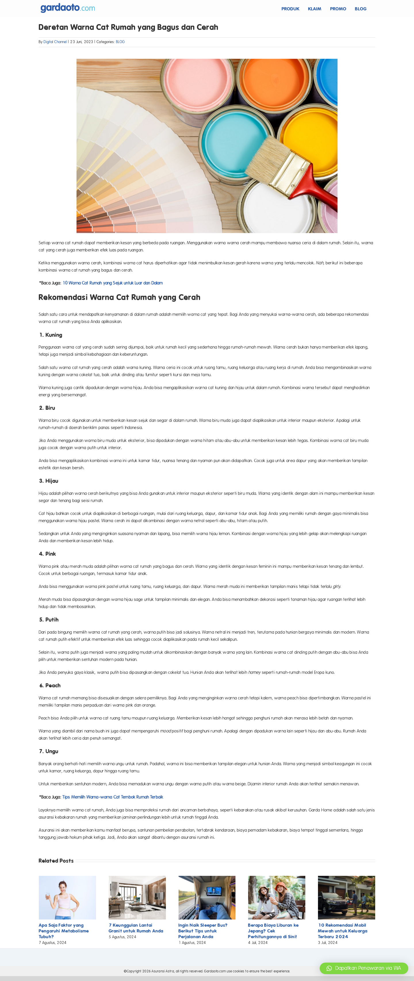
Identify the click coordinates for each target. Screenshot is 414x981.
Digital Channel (55, 42)
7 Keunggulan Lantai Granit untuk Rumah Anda (136, 928)
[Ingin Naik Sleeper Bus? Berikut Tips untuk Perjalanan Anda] (207, 878)
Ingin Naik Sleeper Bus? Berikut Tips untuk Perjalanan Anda (203, 930)
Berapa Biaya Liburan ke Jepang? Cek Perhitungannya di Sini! (273, 930)
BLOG (120, 42)
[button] (364, 968)
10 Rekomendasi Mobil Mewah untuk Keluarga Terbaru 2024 (342, 930)
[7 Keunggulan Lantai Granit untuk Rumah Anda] (137, 878)
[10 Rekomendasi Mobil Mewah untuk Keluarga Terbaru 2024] (346, 878)
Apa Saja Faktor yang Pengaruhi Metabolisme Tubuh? (64, 930)
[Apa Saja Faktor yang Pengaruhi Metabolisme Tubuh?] (67, 878)
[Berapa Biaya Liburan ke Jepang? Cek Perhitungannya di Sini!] (276, 878)
